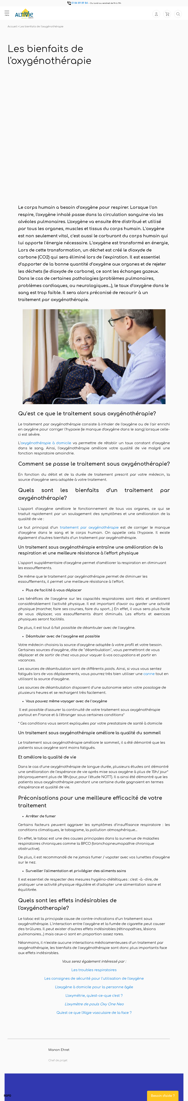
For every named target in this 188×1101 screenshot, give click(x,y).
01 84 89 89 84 (77, 3)
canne (149, 674)
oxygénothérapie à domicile (46, 443)
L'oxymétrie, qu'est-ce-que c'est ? (94, 996)
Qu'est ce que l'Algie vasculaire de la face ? (94, 1013)
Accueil (13, 26)
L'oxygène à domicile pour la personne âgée (94, 987)
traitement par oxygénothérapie (89, 527)
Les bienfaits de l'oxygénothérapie (41, 26)
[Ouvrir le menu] (7, 13)
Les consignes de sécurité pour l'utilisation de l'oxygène (94, 978)
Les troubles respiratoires (94, 970)
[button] (7, 1096)
